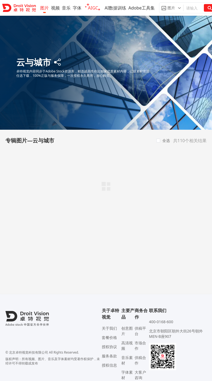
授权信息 (109, 365)
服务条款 (109, 355)
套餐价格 (109, 337)
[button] (171, 8)
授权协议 (109, 346)
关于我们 (109, 328)
